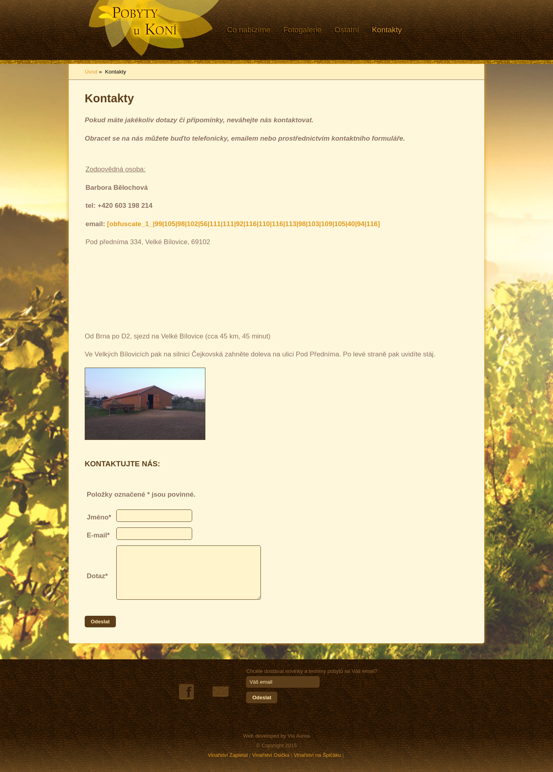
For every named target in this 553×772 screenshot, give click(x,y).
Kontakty (387, 30)
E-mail (97, 535)
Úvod (91, 72)
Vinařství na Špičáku (317, 755)
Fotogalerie (302, 30)
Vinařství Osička (271, 755)
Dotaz (96, 576)
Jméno (98, 517)
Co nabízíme (249, 30)
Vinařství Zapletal (228, 755)
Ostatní (346, 30)
